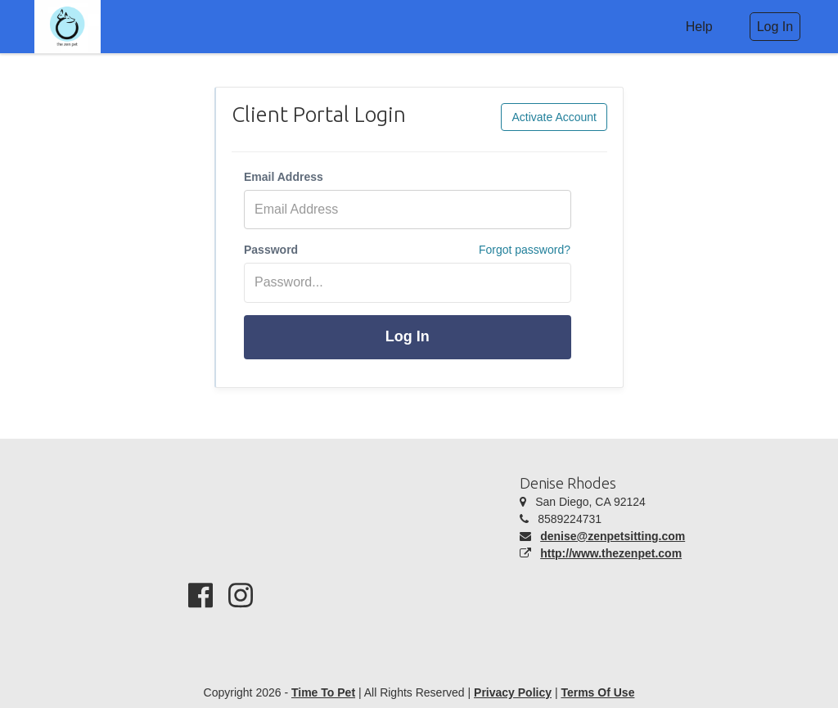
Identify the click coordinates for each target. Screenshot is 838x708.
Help (699, 27)
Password (271, 249)
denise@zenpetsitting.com (612, 536)
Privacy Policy (513, 692)
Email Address (283, 176)
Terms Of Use (597, 692)
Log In (407, 336)
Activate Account (554, 117)
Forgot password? (524, 249)
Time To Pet (323, 692)
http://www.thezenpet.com (611, 553)
